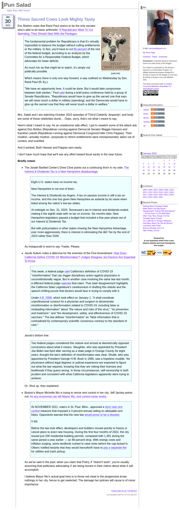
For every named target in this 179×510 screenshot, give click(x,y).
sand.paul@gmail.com (157, 48)
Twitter (154, 57)
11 (143, 167)
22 (164, 170)
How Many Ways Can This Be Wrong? (158, 223)
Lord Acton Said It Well (152, 226)
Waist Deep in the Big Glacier (154, 209)
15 (164, 167)
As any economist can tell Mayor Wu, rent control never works (68, 396)
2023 (145, 197)
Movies (146, 118)
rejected (66, 283)
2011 (145, 192)
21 (159, 170)
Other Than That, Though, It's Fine (156, 216)
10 (174, 164)
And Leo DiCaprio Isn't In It (153, 228)
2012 (150, 192)
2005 (145, 190)
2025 (155, 197)
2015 (166, 192)
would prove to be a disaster (102, 414)
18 (143, 170)
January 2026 (150, 153)
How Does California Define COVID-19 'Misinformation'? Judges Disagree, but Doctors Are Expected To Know (80, 257)
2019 (155, 195)
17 (174, 167)
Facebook (147, 57)
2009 (166, 190)
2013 (155, 192)
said (61, 92)
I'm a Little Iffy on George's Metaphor (157, 221)
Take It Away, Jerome (151, 231)
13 (154, 167)
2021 (166, 195)
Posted (124, 491)
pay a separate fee (115, 447)
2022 (171, 195)
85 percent (80, 49)
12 (149, 167)
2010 (171, 190)
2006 (150, 190)
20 (154, 170)
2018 (150, 195)
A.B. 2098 (45, 297)
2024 (150, 197)
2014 (161, 192)
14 (159, 167)
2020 (161, 195)
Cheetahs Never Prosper (152, 218)
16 (169, 167)
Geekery (146, 122)
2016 (171, 192)
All (144, 126)
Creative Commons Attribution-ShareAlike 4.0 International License (157, 86)
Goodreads (163, 57)
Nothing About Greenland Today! (155, 206)
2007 (155, 190)
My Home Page (149, 53)
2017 (145, 195)
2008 (161, 190)
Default (146, 110)
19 (149, 170)
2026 (161, 197)
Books (145, 114)
